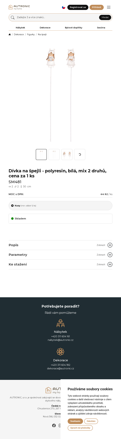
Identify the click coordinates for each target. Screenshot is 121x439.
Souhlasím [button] (75, 421)
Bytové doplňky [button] (73, 27)
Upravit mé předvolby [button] (80, 428)
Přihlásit (96, 7)
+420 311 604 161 (60, 336)
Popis (57, 245)
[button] (63, 7)
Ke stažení (57, 264)
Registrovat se (78, 7)
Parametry (57, 255)
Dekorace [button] (45, 27)
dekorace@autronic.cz (60, 368)
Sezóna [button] (101, 27)
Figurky (31, 34)
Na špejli (42, 34)
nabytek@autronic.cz (60, 340)
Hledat (105, 17)
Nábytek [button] (20, 27)
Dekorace (19, 34)
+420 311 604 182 (60, 365)
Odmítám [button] (91, 421)
